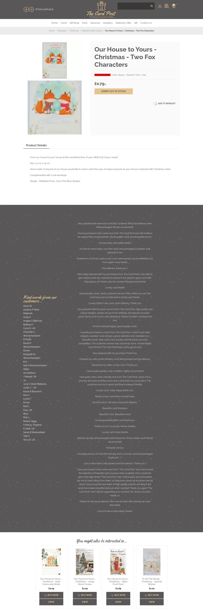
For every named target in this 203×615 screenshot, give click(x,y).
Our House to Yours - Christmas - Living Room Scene (85, 582)
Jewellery (108, 23)
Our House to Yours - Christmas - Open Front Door (118, 582)
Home (54, 23)
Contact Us (146, 23)
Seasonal (95, 23)
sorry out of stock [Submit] (113, 91)
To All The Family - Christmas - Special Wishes (152, 582)
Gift (135, 23)
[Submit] (152, 9)
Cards (64, 23)
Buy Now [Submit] (51, 595)
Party (85, 23)
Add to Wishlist (165, 103)
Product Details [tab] (36, 145)
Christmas (74, 31)
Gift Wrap (74, 23)
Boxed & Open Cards (92, 31)
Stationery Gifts (123, 23)
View (51, 602)
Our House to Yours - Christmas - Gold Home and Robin (51, 582)
